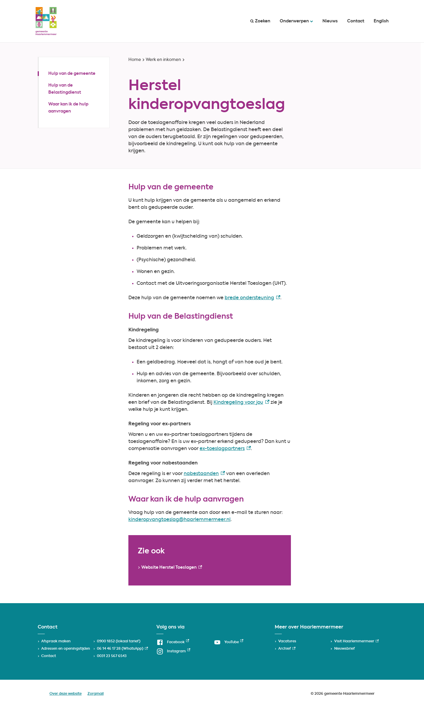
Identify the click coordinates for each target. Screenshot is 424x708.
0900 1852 (106, 641)
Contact (355, 21)
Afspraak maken (56, 641)
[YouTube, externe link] (228, 642)
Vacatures (287, 641)
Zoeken (260, 21)
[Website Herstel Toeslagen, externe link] (169, 567)
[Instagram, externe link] (173, 651)
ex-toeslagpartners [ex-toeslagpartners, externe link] (225, 448)
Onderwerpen (296, 21)
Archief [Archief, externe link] (286, 649)
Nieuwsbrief (344, 649)
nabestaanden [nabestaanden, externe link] (204, 474)
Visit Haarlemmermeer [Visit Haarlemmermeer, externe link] (356, 641)
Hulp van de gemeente (71, 74)
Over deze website (65, 694)
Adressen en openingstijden (65, 649)
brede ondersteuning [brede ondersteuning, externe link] (252, 298)
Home (134, 60)
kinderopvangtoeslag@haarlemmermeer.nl (179, 519)
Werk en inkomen (163, 60)
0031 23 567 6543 (112, 656)
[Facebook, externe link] (172, 642)
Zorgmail (95, 694)
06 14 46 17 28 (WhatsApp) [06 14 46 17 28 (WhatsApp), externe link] (122, 649)
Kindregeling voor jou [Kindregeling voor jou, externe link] (241, 402)
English (381, 21)
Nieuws (330, 21)
